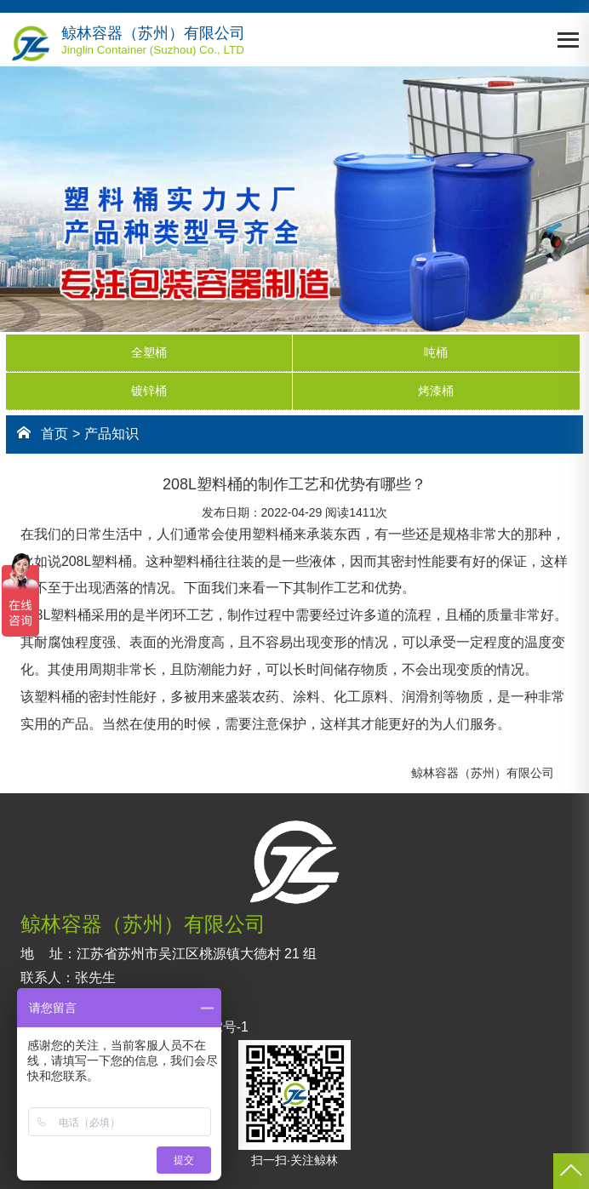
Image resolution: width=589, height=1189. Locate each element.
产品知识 (111, 433)
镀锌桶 (149, 390)
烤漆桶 (436, 390)
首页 (54, 433)
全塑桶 (149, 352)
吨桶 (436, 352)
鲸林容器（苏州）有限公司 (482, 773)
